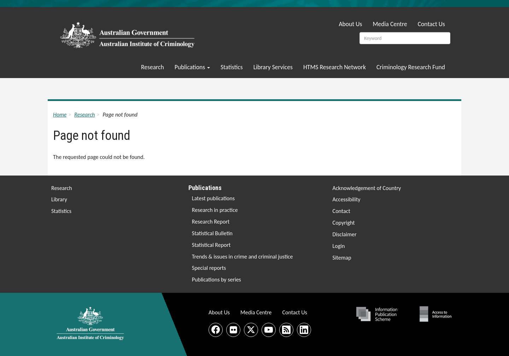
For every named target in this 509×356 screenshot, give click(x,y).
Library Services (273, 67)
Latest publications (213, 198)
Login (339, 246)
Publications (192, 67)
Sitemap (342, 257)
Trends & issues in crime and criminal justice (242, 256)
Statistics (232, 67)
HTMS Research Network (334, 67)
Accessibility (347, 199)
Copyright (344, 222)
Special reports (209, 268)
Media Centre (390, 24)
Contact (341, 211)
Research (152, 67)
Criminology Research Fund (410, 67)
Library (59, 199)
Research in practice (215, 210)
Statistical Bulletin (212, 233)
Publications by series (216, 279)
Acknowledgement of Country (367, 188)
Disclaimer (345, 234)
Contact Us (431, 24)
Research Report (211, 221)
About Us (350, 24)
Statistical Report (211, 245)
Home (59, 114)
